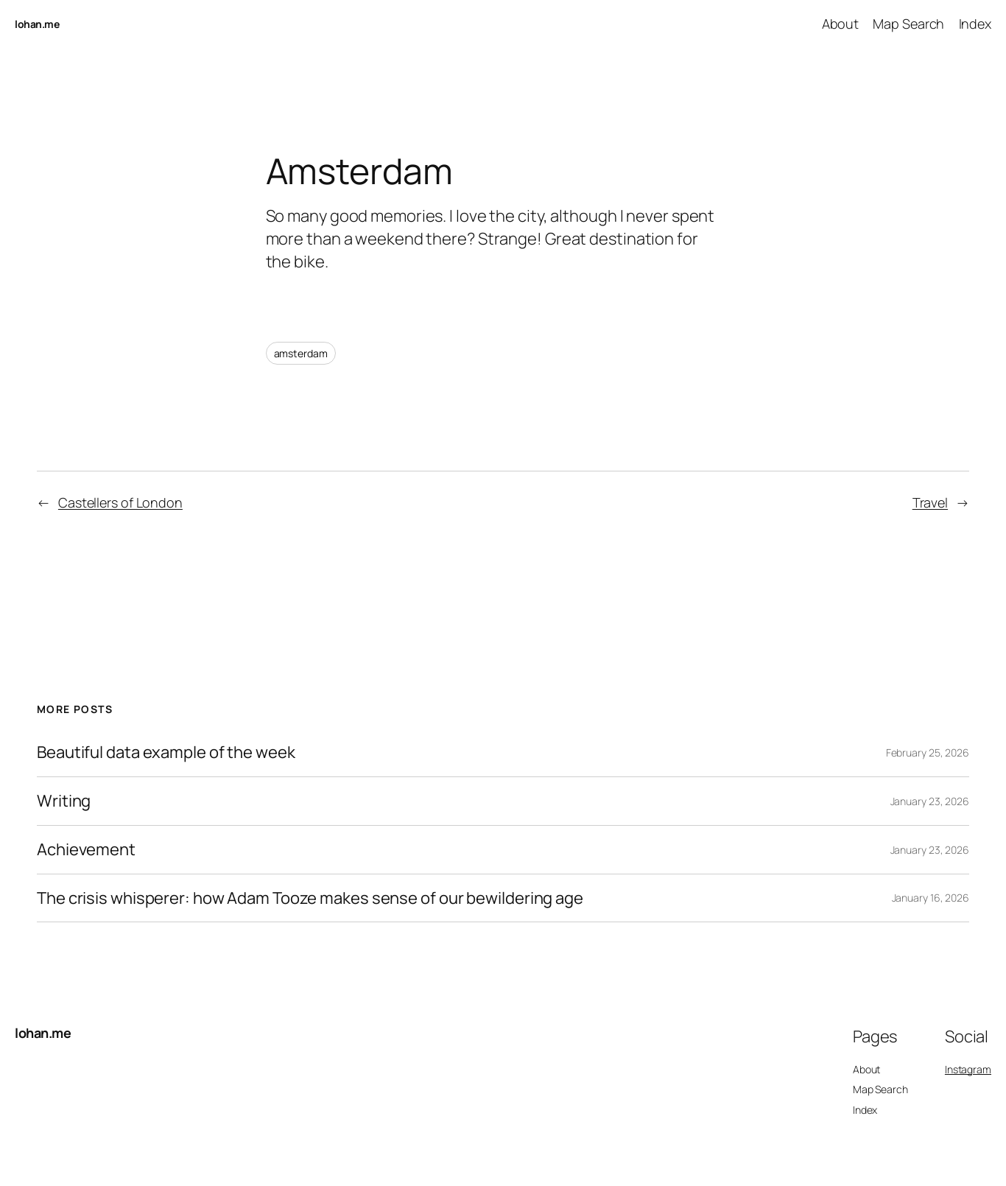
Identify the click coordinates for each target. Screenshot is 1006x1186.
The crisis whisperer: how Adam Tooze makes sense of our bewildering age (310, 898)
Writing (64, 801)
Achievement (86, 850)
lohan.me (37, 24)
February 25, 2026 (927, 752)
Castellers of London (120, 502)
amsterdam (301, 353)
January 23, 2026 (929, 801)
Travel (930, 502)
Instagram (968, 1069)
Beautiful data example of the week (166, 752)
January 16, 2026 (930, 898)
